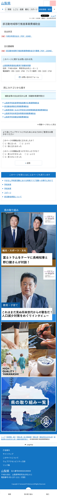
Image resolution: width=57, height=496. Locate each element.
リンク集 (6, 465)
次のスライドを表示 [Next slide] (54, 9)
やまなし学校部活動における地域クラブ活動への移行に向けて (28, 180)
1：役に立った (10, 143)
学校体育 (7, 184)
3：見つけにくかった (13, 157)
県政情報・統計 (11, 437)
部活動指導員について (13, 196)
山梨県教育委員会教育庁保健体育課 (17, 65)
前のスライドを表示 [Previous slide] (2, 9)
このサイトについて (11, 457)
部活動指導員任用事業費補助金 (16, 106)
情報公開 (35, 437)
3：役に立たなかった (13, 146)
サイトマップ (8, 454)
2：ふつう (26, 143)
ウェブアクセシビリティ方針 (14, 461)
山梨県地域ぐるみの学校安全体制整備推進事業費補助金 (26, 110)
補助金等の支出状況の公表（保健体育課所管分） (25, 96)
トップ (3, 437)
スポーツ (7, 192)
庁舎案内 (6, 450)
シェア (53, 16)
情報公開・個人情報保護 (24, 437)
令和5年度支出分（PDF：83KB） (19, 36)
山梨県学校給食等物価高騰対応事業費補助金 (21, 102)
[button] (46, 3)
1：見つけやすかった (13, 154)
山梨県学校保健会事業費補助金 (16, 117)
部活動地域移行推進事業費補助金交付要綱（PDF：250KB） (29, 50)
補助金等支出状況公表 (46, 437)
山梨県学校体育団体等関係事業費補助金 (20, 113)
